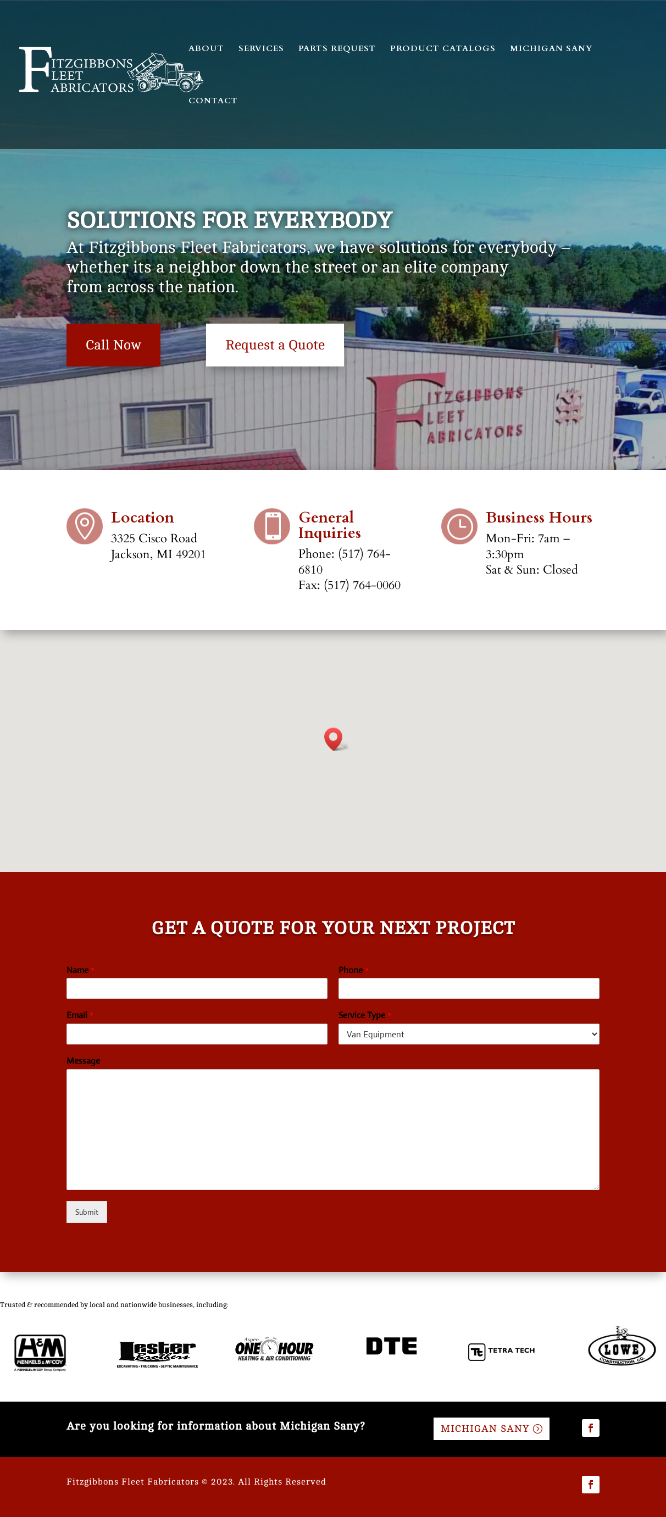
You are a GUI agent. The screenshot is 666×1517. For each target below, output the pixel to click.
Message (83, 1060)
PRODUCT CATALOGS (443, 49)
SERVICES (261, 49)
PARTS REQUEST (337, 49)
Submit (86, 1212)
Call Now (113, 345)
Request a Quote (275, 345)
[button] (336, 739)
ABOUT (206, 49)
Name (80, 970)
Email (79, 1015)
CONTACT (213, 101)
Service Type (364, 1015)
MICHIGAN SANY (551, 49)
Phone (353, 970)
